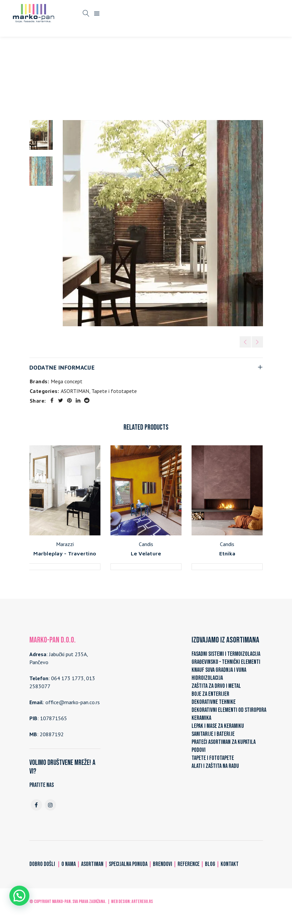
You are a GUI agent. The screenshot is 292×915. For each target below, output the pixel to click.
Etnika (227, 553)
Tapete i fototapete (147, 77)
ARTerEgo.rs (142, 901)
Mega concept (66, 381)
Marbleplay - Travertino (64, 553)
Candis (146, 544)
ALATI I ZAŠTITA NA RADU (215, 766)
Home (77, 77)
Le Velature (146, 553)
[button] (19, 896)
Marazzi (65, 544)
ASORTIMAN (104, 77)
